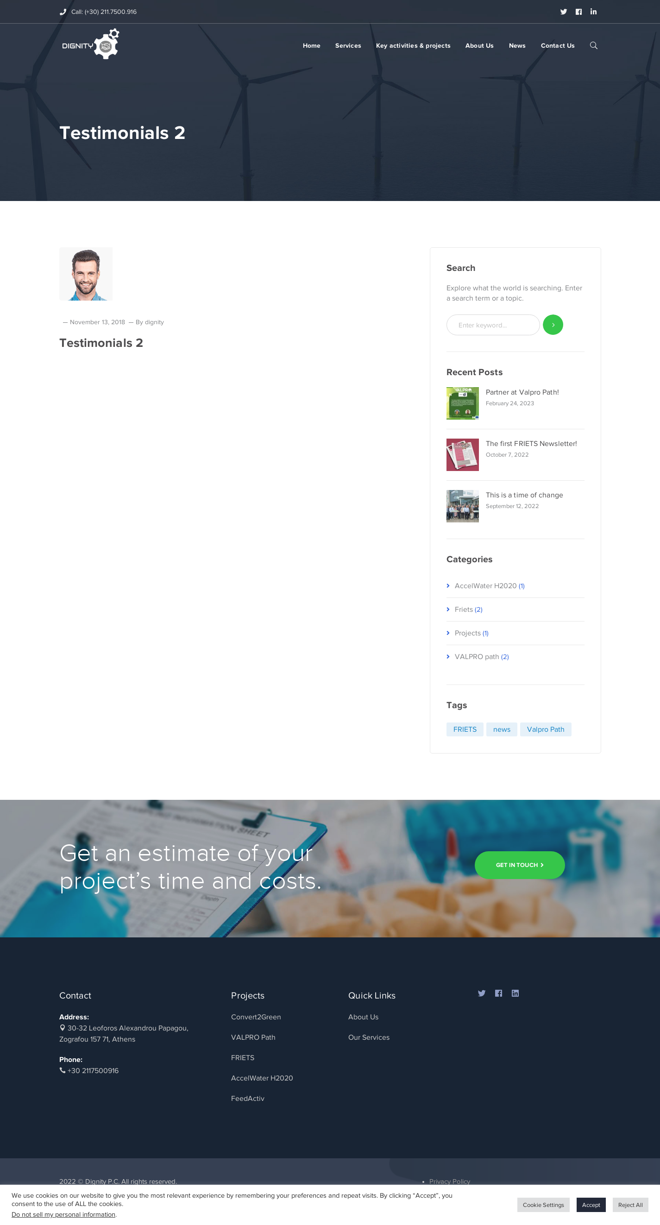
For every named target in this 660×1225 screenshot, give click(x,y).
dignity (154, 322)
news (501, 729)
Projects (468, 633)
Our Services (369, 1037)
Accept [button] (591, 1204)
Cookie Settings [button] (543, 1204)
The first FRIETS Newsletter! (532, 444)
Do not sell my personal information (63, 1214)
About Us (363, 1017)
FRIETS (465, 729)
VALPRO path (477, 657)
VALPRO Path (253, 1037)
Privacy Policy (449, 1181)
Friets (464, 609)
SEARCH (593, 45)
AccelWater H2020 (486, 586)
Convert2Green (256, 1017)
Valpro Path (546, 729)
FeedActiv (247, 1098)
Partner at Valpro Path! (522, 392)
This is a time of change (524, 495)
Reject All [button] (630, 1204)
